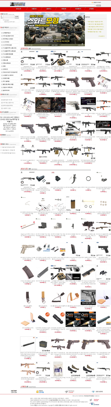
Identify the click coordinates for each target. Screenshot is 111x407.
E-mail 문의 (10, 131)
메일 (35, 405)
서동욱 (67, 398)
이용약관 (80, 396)
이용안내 (96, 396)
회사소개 (75, 396)
